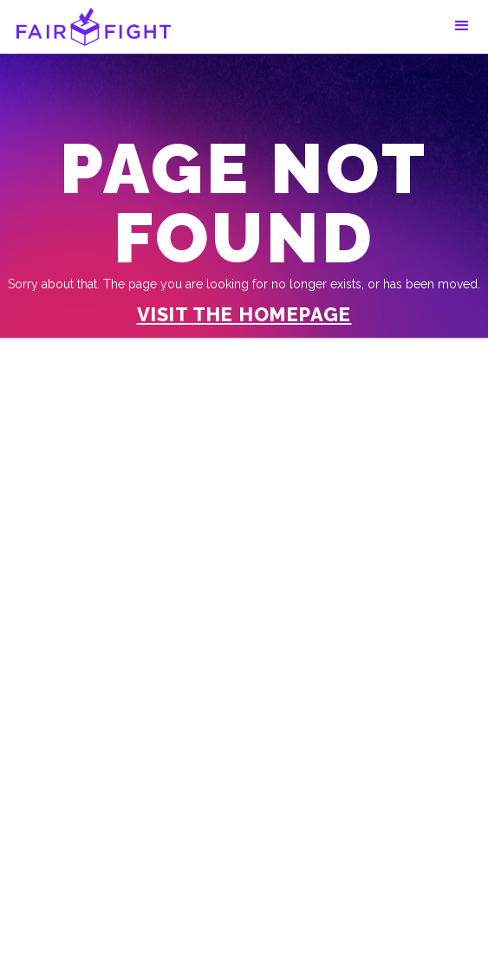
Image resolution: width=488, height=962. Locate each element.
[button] (462, 26)
